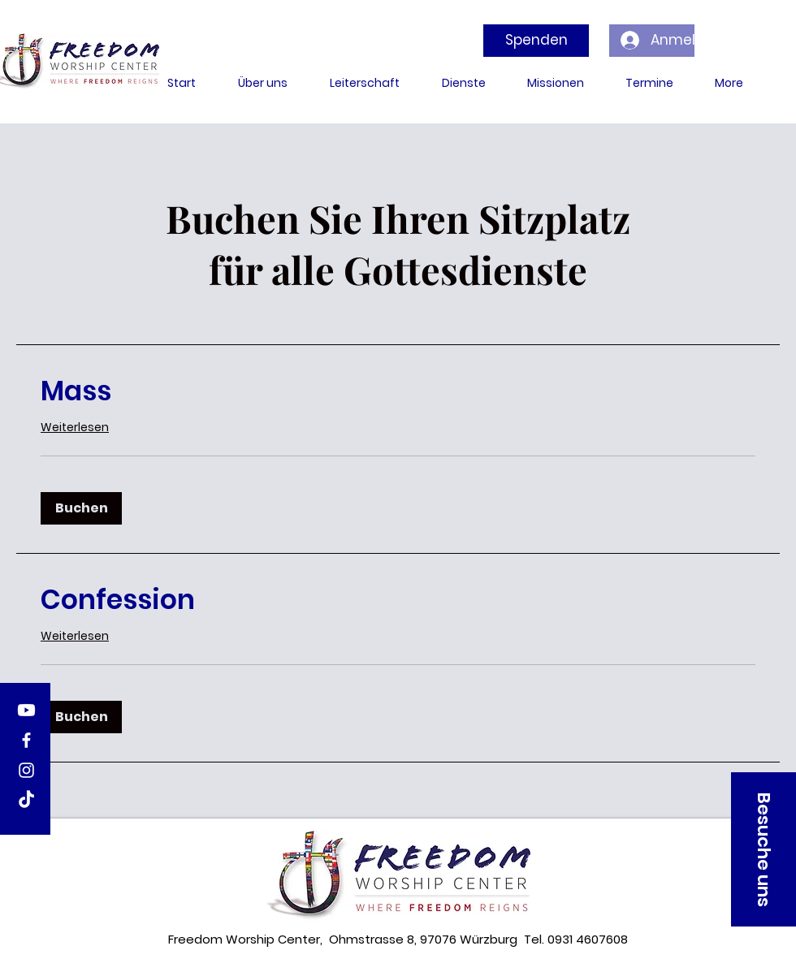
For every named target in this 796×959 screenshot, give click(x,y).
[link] (398, 391)
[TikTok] (26, 800)
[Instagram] (26, 770)
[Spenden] (536, 40)
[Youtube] (26, 710)
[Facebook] (26, 740)
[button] (81, 508)
